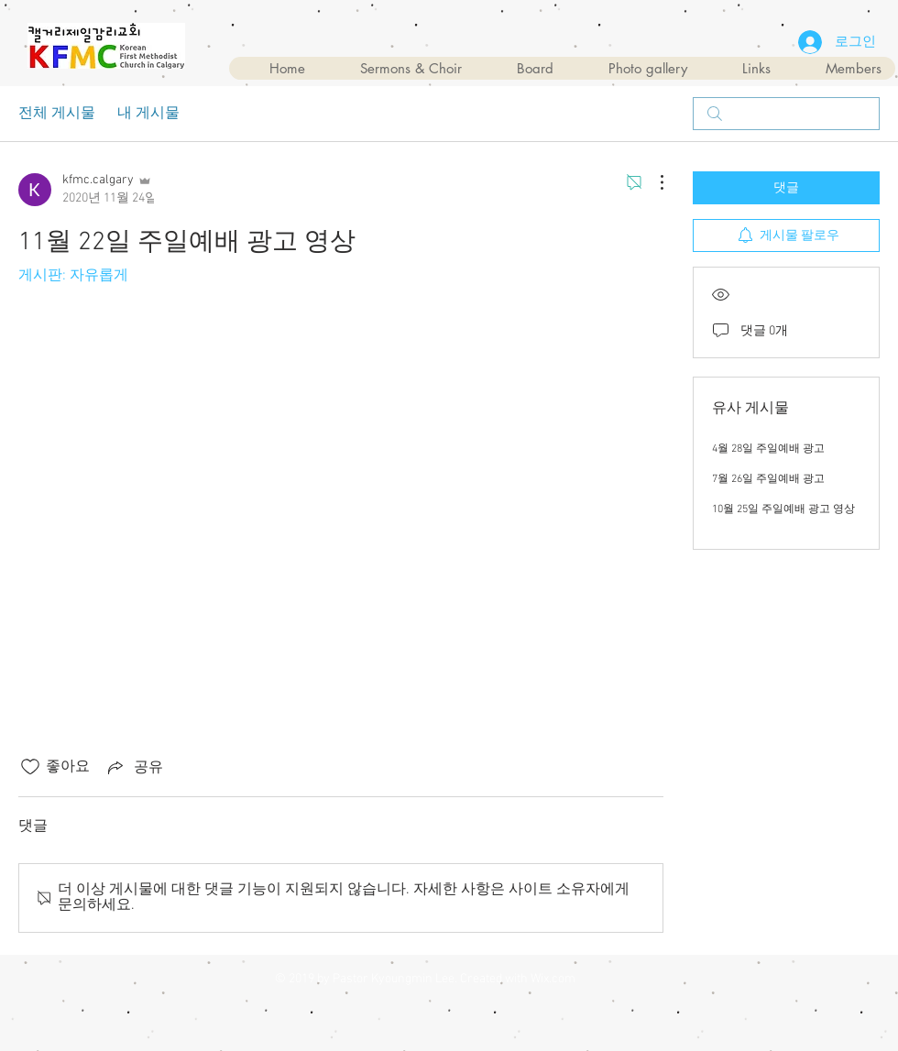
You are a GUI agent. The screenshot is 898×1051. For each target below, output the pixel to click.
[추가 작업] (652, 182)
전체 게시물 (56, 113)
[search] (786, 113)
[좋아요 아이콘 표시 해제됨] (30, 767)
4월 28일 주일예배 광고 (768, 449)
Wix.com (553, 979)
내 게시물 (148, 113)
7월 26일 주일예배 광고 (768, 479)
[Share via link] (133, 767)
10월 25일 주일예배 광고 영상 (783, 509)
